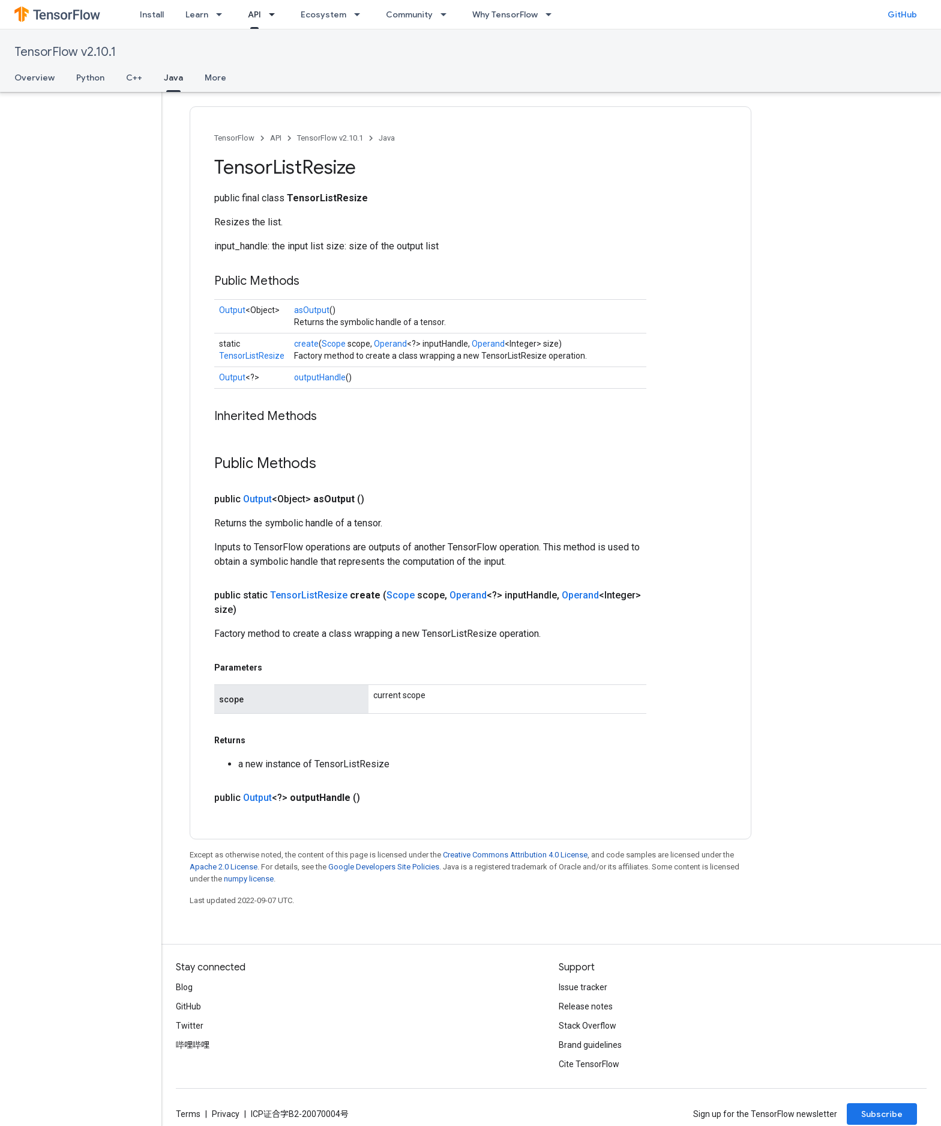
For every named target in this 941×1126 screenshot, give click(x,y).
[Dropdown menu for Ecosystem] (360, 14)
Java (387, 137)
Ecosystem (323, 14)
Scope (334, 343)
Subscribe (882, 1114)
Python (90, 77)
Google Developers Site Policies (383, 866)
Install (152, 14)
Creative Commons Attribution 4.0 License (515, 854)
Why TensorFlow (505, 14)
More (215, 77)
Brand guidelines (590, 1045)
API (275, 137)
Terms (188, 1114)
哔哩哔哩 (192, 1045)
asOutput (311, 310)
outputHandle (320, 377)
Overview (34, 77)
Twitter (189, 1025)
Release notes (586, 1006)
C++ (134, 77)
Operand (390, 343)
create (306, 343)
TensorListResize (251, 356)
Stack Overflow (587, 1025)
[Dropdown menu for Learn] (222, 14)
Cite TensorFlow (589, 1064)
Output (232, 310)
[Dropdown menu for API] (275, 14)
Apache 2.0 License (223, 866)
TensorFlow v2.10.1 (65, 51)
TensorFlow (234, 137)
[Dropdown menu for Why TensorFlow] (552, 14)
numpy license (249, 878)
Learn (196, 14)
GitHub (902, 14)
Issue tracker (583, 987)
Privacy (225, 1114)
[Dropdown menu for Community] (447, 14)
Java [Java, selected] (173, 77)
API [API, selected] (254, 14)
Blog (184, 987)
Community (409, 14)
